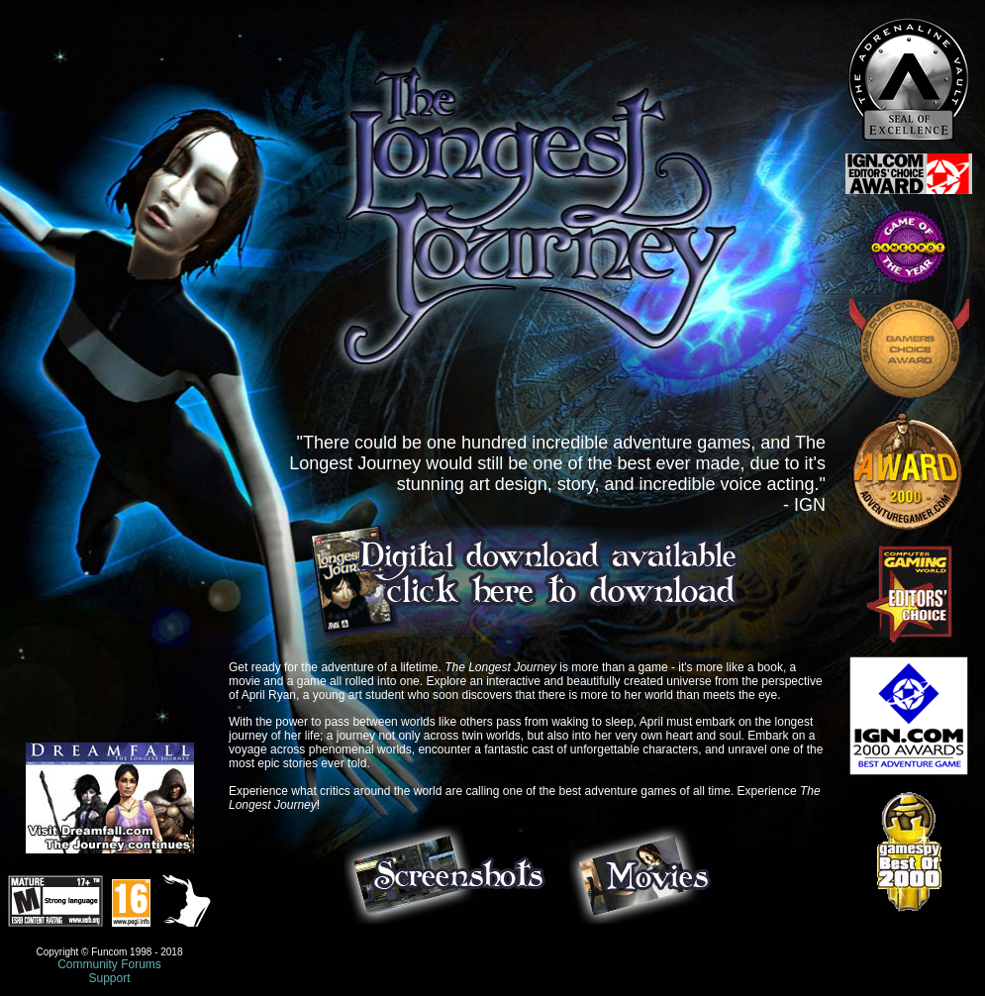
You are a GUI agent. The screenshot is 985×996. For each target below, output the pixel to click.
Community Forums (109, 964)
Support (109, 978)
